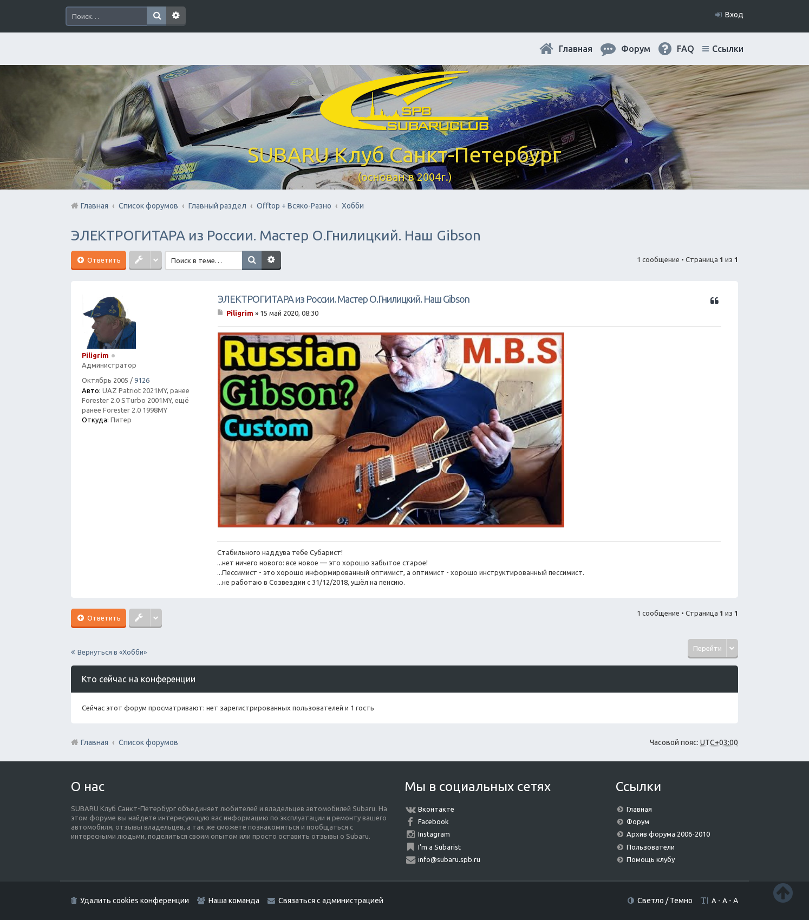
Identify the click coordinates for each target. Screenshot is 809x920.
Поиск (156, 16)
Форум (638, 821)
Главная (575, 49)
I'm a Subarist (439, 847)
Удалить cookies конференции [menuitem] (134, 900)
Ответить (103, 260)
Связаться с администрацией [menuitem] (330, 900)
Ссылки (727, 49)
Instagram (434, 834)
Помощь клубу (651, 859)
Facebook (433, 821)
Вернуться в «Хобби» (112, 652)
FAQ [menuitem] (685, 49)
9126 (141, 380)
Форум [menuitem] (635, 49)
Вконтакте (436, 809)
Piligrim (95, 355)
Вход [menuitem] (734, 14)
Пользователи (651, 847)
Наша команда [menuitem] (233, 900)
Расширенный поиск (176, 16)
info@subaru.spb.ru (449, 859)
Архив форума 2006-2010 (668, 834)
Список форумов (148, 742)
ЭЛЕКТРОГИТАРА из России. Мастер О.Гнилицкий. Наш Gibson (276, 235)
